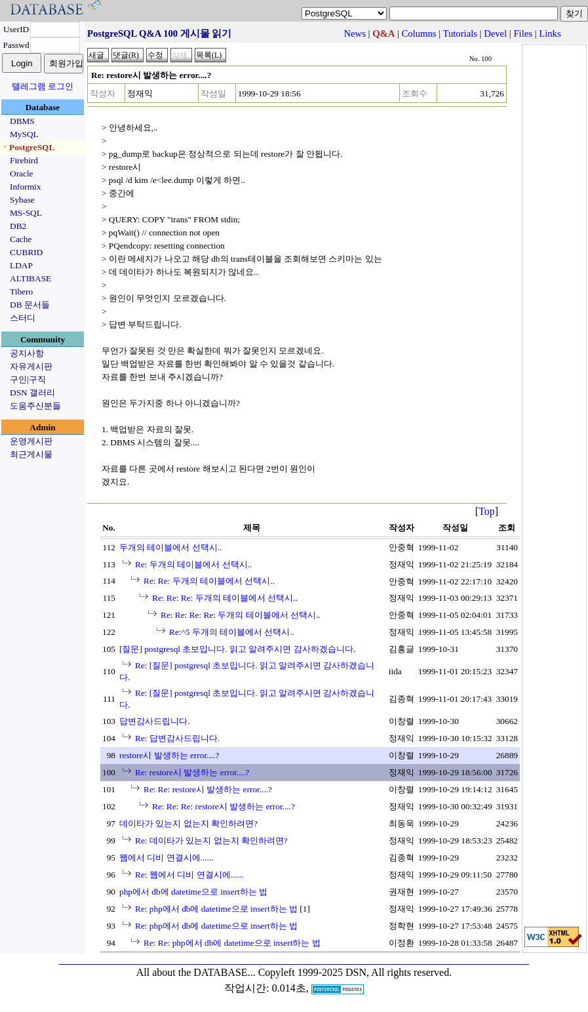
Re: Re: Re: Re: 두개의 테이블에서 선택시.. (241, 615)
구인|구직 (28, 379)
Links (549, 33)
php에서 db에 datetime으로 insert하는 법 (193, 892)
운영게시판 (31, 441)
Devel (495, 33)
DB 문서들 (30, 305)
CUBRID (26, 252)
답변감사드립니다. (154, 721)
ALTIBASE (30, 278)
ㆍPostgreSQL (27, 147)
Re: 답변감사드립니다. (177, 738)
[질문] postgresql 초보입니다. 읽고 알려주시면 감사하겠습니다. (237, 649)
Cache (20, 239)
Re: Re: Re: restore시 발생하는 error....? (223, 806)
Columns (419, 33)
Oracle (21, 173)
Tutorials (460, 33)
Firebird (24, 160)
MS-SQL (26, 213)
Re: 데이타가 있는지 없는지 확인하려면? (211, 840)
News (354, 33)
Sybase (22, 200)
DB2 (18, 226)
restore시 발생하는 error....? (169, 755)
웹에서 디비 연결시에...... (166, 857)
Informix (25, 187)
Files (522, 33)
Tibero (21, 291)
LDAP (21, 265)
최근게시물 (31, 454)
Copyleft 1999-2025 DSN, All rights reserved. (355, 972)
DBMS (22, 121)
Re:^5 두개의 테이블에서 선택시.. (231, 632)
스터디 (22, 318)
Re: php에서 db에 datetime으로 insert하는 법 (216, 909)
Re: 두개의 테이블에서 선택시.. (193, 564)
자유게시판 (31, 366)
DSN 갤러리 (32, 392)
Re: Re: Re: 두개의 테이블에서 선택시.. (225, 598)
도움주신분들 (35, 406)
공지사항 (27, 353)
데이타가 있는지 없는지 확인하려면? (188, 823)
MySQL (24, 134)
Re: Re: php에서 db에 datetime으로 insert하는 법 (232, 943)
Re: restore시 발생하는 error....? (192, 772)
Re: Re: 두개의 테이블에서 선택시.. (209, 581)
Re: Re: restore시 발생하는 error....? (208, 789)
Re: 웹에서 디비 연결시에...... (189, 875)
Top (487, 511)
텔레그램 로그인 (42, 86)
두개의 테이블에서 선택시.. (170, 547)
